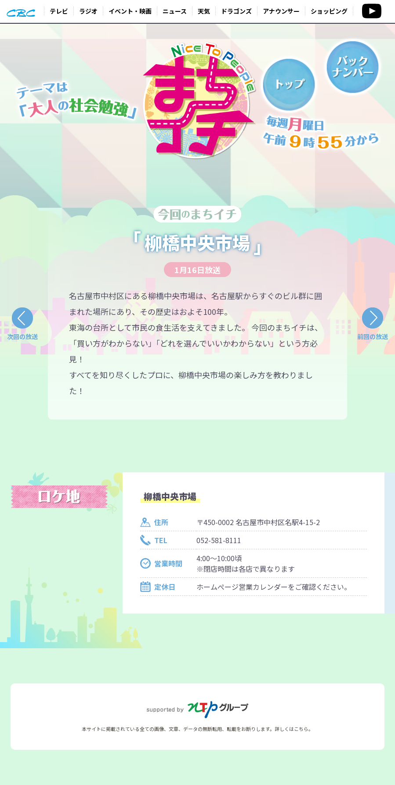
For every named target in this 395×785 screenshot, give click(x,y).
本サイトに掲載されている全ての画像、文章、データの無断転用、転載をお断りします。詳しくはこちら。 (197, 728)
